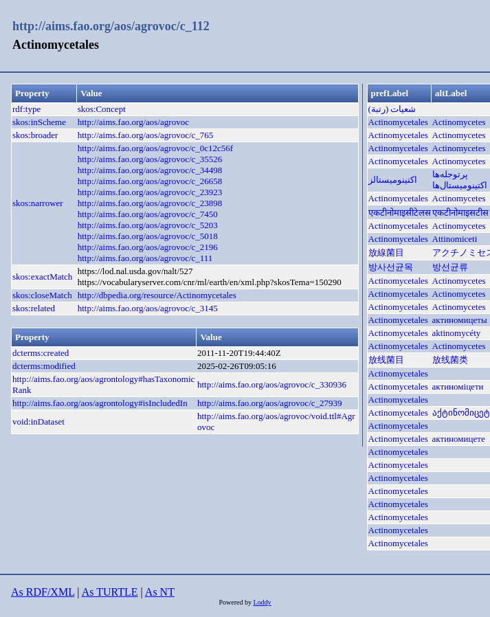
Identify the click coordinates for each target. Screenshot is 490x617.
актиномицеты (459, 320)
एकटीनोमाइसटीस (460, 212)
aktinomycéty (456, 333)
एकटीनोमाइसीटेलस (399, 212)
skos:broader (35, 135)
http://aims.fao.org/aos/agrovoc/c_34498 (150, 170)
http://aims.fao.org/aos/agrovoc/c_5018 (148, 236)
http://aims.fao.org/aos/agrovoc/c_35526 (150, 159)
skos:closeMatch (42, 295)
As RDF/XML (42, 592)
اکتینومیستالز (392, 180)
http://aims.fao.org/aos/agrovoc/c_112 (111, 26)
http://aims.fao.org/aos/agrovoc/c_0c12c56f (155, 148)
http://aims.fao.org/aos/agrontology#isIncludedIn (100, 403)
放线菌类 (450, 360)
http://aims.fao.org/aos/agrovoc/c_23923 (150, 192)
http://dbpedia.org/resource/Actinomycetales (157, 295)
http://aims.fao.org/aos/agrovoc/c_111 (145, 258)
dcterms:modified (44, 366)
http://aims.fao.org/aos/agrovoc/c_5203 (148, 225)
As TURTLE (110, 592)
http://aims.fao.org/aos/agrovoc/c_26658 (150, 181)
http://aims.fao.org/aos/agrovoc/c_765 (146, 135)
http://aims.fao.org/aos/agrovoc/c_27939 (269, 403)
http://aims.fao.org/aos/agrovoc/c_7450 (148, 214)
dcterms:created (40, 353)
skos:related (33, 308)
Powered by (236, 602)
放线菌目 (386, 360)
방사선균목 (390, 267)
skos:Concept (102, 109)
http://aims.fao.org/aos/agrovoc (133, 122)
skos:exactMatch (42, 276)
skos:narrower (37, 203)
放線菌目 (386, 252)
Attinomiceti (455, 239)
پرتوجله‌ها (450, 174)
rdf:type (26, 109)
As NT (160, 592)
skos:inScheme (39, 122)
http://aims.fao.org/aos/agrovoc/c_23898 (150, 203)
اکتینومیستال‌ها (459, 185)
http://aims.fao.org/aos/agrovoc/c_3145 (148, 308)
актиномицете (458, 439)
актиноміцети (458, 386)
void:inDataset (38, 421)
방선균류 (450, 267)
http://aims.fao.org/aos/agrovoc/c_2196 (148, 247)
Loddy (262, 602)
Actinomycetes (459, 122)
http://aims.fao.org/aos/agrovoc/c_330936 (271, 384)
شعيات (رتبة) (392, 109)
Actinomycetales (398, 122)
